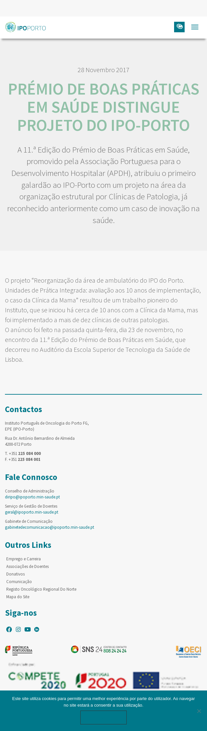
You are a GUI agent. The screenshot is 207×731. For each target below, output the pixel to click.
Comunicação (19, 581)
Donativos (15, 574)
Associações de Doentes (27, 566)
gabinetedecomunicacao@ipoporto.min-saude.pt (49, 527)
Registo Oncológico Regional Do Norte (41, 589)
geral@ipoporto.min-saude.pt (31, 512)
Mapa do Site (17, 597)
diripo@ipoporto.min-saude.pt (32, 497)
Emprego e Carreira (23, 559)
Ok (103, 717)
